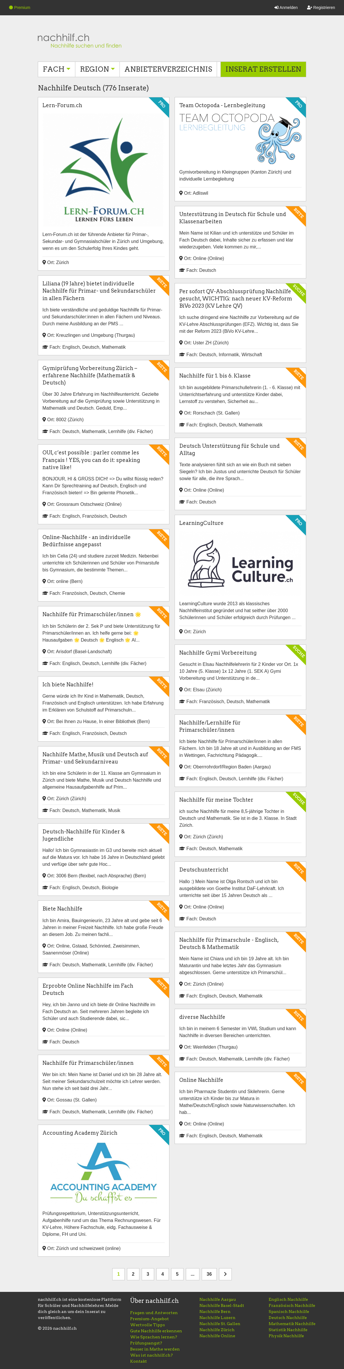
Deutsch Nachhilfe (288, 1317)
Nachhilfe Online (217, 1335)
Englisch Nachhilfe (288, 1299)
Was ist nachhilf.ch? (151, 1355)
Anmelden (286, 7)
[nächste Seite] (225, 1274)
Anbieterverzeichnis (168, 69)
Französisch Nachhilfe (292, 1305)
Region (94, 69)
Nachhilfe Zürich (217, 1329)
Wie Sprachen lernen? (153, 1337)
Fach (54, 69)
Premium (19, 7)
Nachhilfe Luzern (217, 1317)
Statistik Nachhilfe (288, 1329)
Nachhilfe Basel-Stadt (221, 1305)
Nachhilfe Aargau (217, 1299)
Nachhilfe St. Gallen (219, 1323)
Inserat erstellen (263, 69)
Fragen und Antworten (154, 1312)
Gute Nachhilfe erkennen (156, 1331)
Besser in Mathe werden (155, 1349)
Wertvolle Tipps (147, 1324)
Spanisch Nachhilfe (289, 1311)
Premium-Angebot (149, 1318)
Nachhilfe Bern (215, 1311)
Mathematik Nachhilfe (292, 1323)
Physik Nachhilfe (286, 1335)
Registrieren (321, 7)
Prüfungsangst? (146, 1343)
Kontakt (138, 1361)
